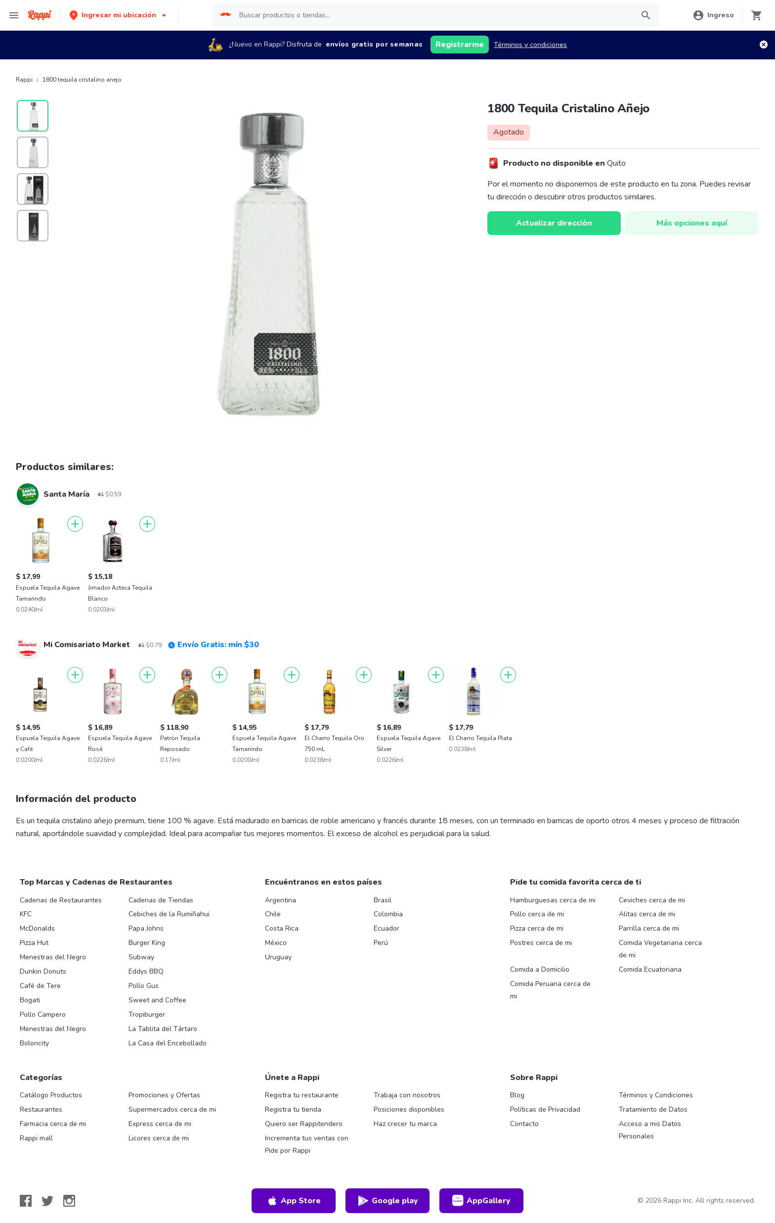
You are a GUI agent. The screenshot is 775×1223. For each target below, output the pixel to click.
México (276, 942)
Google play (387, 1201)
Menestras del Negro (53, 957)
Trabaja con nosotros (407, 1095)
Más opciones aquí (691, 223)
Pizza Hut (34, 942)
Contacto (524, 1124)
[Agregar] (75, 524)
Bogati (30, 1000)
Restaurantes (41, 1109)
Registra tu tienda (293, 1109)
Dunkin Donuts (43, 971)
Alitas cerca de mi (647, 914)
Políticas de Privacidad (545, 1109)
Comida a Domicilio (539, 969)
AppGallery (481, 1201)
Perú (381, 942)
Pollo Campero (43, 1014)
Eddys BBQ (146, 971)
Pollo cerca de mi (537, 914)
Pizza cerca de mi (536, 928)
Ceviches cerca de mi (652, 900)
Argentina (280, 900)
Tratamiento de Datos (653, 1109)
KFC (26, 914)
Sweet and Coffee (157, 1000)
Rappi (24, 80)
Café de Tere (40, 985)
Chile (273, 914)
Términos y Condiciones (656, 1095)
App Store (293, 1201)
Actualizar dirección (554, 223)
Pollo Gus (144, 985)
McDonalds (37, 928)
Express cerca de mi (160, 1124)
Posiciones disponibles (409, 1109)
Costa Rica (282, 928)
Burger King (147, 942)
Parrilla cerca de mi (649, 928)
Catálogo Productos (51, 1095)
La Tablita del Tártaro (163, 1029)
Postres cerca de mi (541, 942)
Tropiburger (147, 1014)
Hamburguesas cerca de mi (553, 900)
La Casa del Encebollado (168, 1043)
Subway (141, 957)
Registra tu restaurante (302, 1095)
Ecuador (386, 928)
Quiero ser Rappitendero (304, 1124)
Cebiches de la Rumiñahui (169, 914)
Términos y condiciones (530, 44)
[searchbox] (433, 15)
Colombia (388, 914)
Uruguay (278, 957)
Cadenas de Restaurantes (61, 900)
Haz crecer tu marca (405, 1124)
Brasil (382, 900)
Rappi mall (36, 1138)
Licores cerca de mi (159, 1138)
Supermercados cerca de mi (172, 1109)
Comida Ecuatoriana (650, 969)
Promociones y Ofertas (164, 1095)
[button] (119, 15)
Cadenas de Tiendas (161, 900)
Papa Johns (146, 928)
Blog (517, 1095)
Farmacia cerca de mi (53, 1124)
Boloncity (34, 1043)
